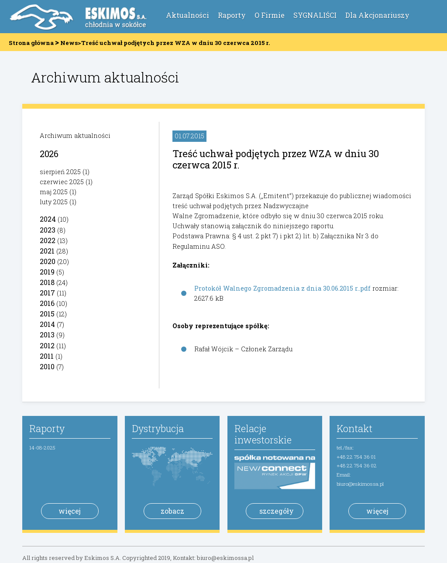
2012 (47, 345)
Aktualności (187, 15)
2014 (47, 324)
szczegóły (276, 510)
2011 (47, 355)
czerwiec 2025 (62, 182)
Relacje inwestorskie (263, 434)
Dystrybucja (158, 428)
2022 (47, 240)
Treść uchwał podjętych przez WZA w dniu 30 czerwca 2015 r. (275, 159)
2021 (47, 250)
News (69, 43)
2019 (47, 271)
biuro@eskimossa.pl (360, 484)
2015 (47, 313)
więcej (69, 510)
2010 (47, 366)
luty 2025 (54, 202)
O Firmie (269, 15)
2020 (47, 261)
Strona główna (31, 43)
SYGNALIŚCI (315, 15)
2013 (47, 334)
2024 (48, 218)
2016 (47, 303)
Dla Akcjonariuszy (377, 15)
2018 (47, 282)
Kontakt (354, 428)
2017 (47, 292)
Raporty (232, 15)
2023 (47, 229)
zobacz (172, 510)
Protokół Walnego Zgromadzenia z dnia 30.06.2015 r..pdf (282, 288)
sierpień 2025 (60, 172)
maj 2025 (54, 192)
